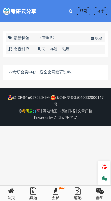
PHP (68, 117)
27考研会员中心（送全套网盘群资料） (41, 72)
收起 (96, 38)
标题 (53, 48)
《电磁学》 (47, 37)
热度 (66, 48)
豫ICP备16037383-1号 (28, 97)
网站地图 (50, 111)
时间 (41, 48)
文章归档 (85, 111)
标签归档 (67, 111)
